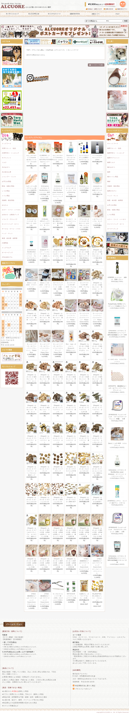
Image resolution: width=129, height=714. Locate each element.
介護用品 (5, 243)
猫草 (108, 172)
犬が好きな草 (6, 172)
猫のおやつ (111, 167)
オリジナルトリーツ (54, 13)
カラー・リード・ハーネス (11, 210)
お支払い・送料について (95, 9)
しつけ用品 (6, 191)
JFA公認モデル (7, 257)
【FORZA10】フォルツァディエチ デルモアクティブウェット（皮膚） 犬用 (117, 529)
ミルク (4, 162)
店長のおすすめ (74, 13)
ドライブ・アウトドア (9, 219)
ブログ (117, 13)
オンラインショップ (11, 13)
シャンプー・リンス (9, 176)
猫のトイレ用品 (112, 176)
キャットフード (73, 50)
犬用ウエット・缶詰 (9, 148)
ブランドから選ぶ (38, 50)
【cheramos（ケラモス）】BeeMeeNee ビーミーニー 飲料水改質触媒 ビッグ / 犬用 (117, 333)
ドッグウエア (6, 247)
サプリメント (6, 158)
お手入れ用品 (6, 181)
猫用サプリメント (113, 158)
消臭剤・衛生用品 (8, 200)
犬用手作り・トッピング (10, 153)
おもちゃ (5, 205)
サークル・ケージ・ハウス (11, 229)
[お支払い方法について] (82, 631)
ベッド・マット (7, 233)
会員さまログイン (121, 9)
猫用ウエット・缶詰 (114, 148)
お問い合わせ (109, 9)
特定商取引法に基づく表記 (85, 686)
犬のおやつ (6, 167)
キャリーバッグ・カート (10, 224)
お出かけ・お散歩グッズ (10, 214)
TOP (28, 50)
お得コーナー (95, 13)
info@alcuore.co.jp (87, 676)
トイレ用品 (6, 195)
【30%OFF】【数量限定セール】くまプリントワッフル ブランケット (117, 388)
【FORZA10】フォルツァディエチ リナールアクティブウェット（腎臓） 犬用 (117, 416)
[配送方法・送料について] (12, 631)
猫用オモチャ (112, 191)
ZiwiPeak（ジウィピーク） (56, 50)
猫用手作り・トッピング (115, 153)
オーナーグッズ (7, 252)
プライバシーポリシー (83, 689)
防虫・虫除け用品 (8, 186)
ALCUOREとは (33, 13)
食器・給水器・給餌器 (9, 238)
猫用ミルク (111, 162)
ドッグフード (6, 143)
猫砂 (108, 181)
